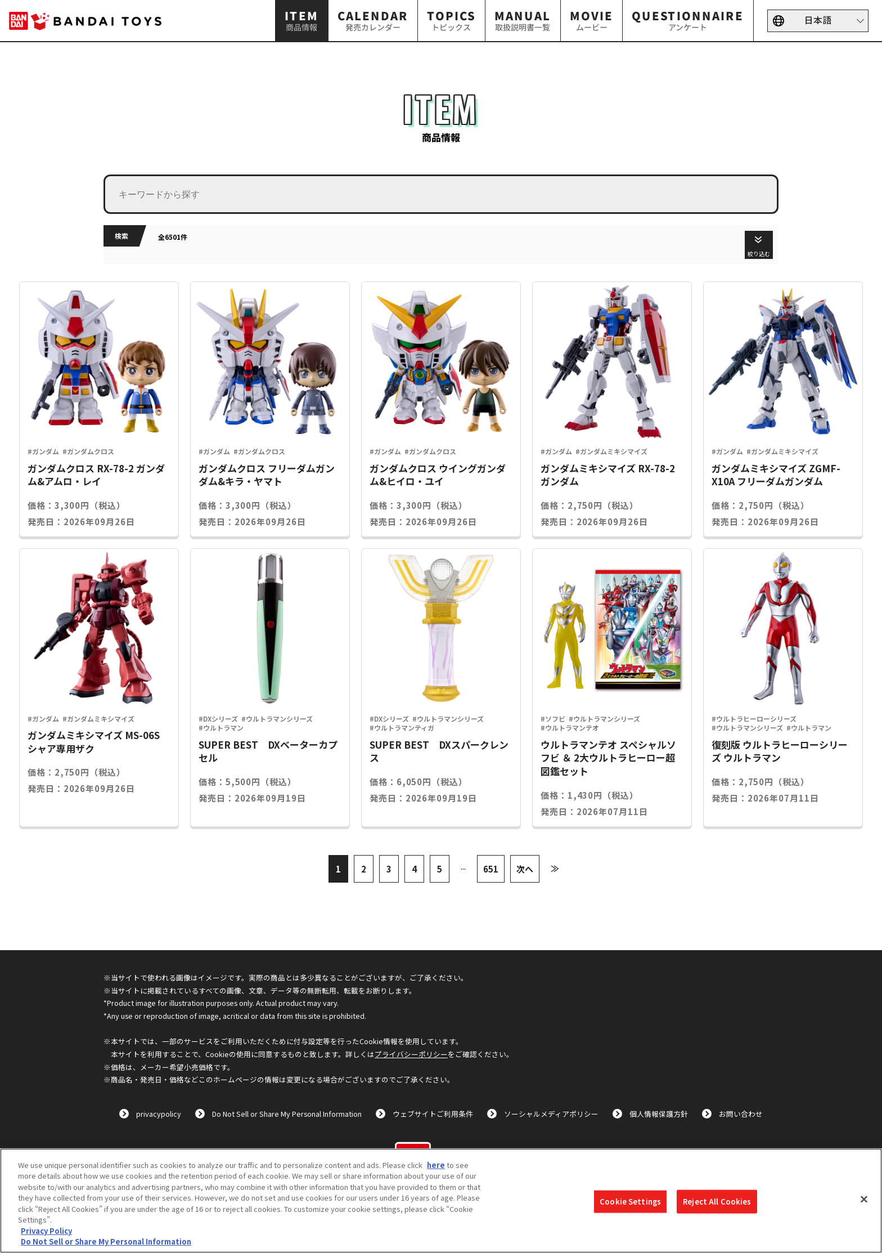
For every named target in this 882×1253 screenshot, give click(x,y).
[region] (441, 1200)
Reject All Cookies (717, 1201)
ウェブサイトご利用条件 (433, 1113)
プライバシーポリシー (411, 1054)
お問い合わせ (741, 1113)
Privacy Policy (46, 1230)
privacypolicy (158, 1113)
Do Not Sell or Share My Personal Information (287, 1113)
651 (490, 869)
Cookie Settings (630, 1201)
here (436, 1165)
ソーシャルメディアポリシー (551, 1113)
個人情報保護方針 (658, 1113)
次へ (524, 869)
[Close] (864, 1199)
